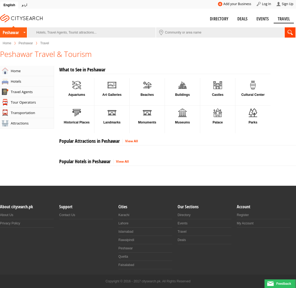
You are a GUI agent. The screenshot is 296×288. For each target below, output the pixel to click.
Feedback (283, 284)
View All (131, 141)
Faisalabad (126, 265)
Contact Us (67, 215)
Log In (266, 4)
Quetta (123, 256)
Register (243, 215)
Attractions (20, 123)
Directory (219, 19)
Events (262, 19)
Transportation (23, 112)
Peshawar (11, 32)
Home (7, 43)
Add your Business (237, 4)
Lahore (123, 223)
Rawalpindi (126, 240)
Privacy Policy (10, 223)
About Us (6, 215)
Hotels (16, 81)
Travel (284, 19)
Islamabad (125, 232)
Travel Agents (22, 91)
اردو (24, 5)
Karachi (123, 215)
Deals (242, 19)
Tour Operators (23, 102)
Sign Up (287, 4)
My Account (245, 223)
